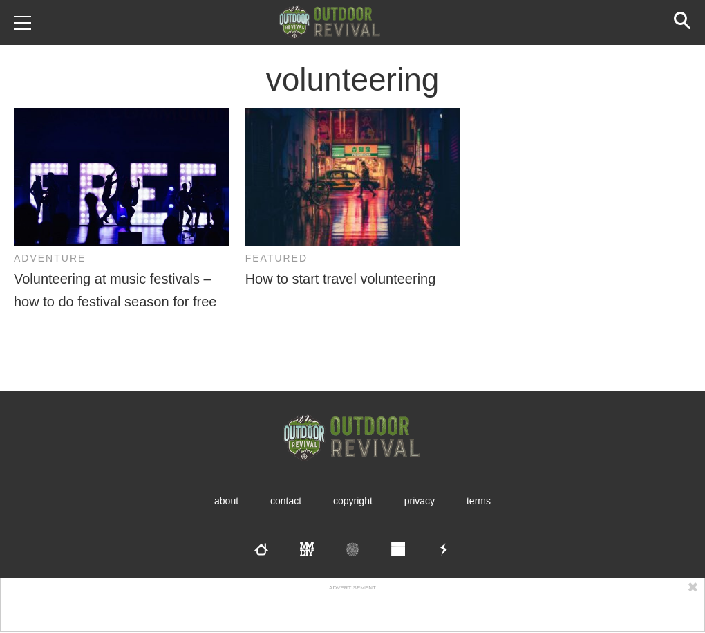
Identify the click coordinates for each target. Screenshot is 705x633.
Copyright (353, 500)
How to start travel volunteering (340, 278)
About (226, 500)
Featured (276, 258)
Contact (285, 500)
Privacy (419, 500)
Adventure (50, 258)
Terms (479, 500)
